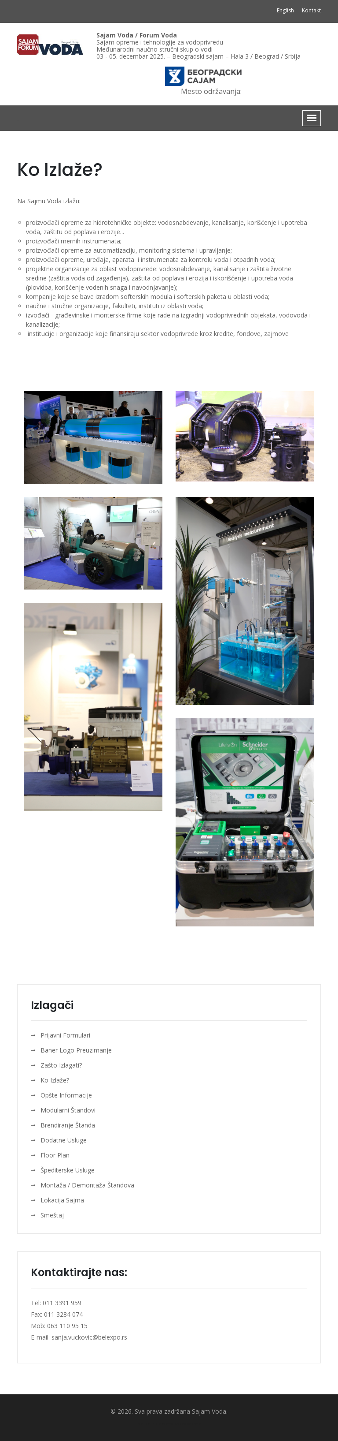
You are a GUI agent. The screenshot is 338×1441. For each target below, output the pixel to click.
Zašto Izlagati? (61, 1065)
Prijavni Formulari (65, 1035)
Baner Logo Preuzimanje (76, 1050)
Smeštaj (52, 1215)
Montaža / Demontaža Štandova (87, 1185)
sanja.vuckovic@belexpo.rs (89, 1337)
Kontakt (311, 10)
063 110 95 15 (67, 1326)
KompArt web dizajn (188, 1424)
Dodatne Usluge (63, 1140)
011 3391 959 (61, 1303)
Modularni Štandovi (68, 1110)
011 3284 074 (63, 1314)
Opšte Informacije (66, 1095)
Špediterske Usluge (67, 1170)
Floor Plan (55, 1155)
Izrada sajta (144, 1424)
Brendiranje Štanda (67, 1125)
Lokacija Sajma (62, 1200)
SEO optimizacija (163, 1424)
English (286, 10)
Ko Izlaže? (54, 1080)
